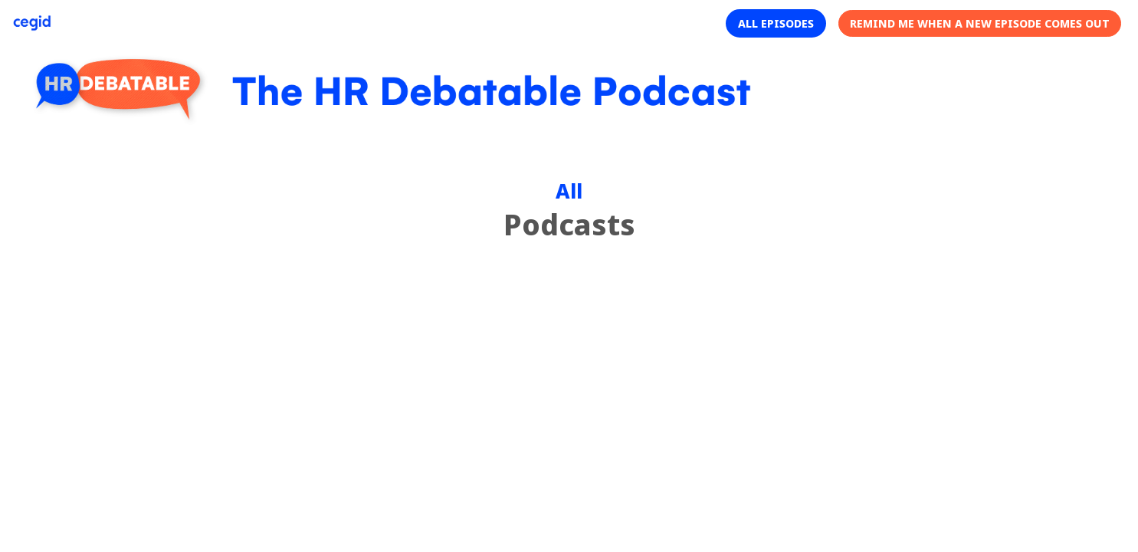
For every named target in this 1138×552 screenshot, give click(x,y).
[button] (776, 23)
